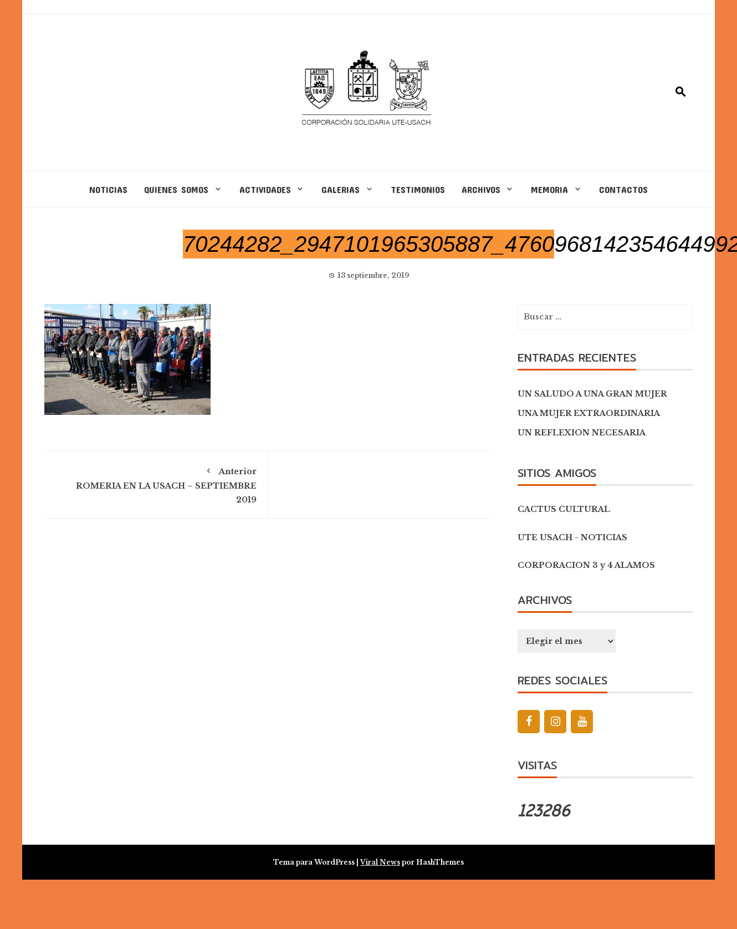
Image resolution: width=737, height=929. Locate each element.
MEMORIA (549, 189)
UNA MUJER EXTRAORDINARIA (589, 413)
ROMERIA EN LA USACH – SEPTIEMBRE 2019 (156, 484)
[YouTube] (582, 721)
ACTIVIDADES (265, 189)
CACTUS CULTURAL (564, 509)
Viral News (380, 862)
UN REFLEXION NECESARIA (582, 433)
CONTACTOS (623, 189)
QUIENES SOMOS (176, 189)
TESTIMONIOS (418, 189)
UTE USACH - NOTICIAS (572, 537)
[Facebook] (529, 721)
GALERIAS (340, 189)
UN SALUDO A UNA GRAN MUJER (592, 394)
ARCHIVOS (481, 189)
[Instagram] (555, 721)
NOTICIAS (108, 189)
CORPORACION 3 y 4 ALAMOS (586, 565)
